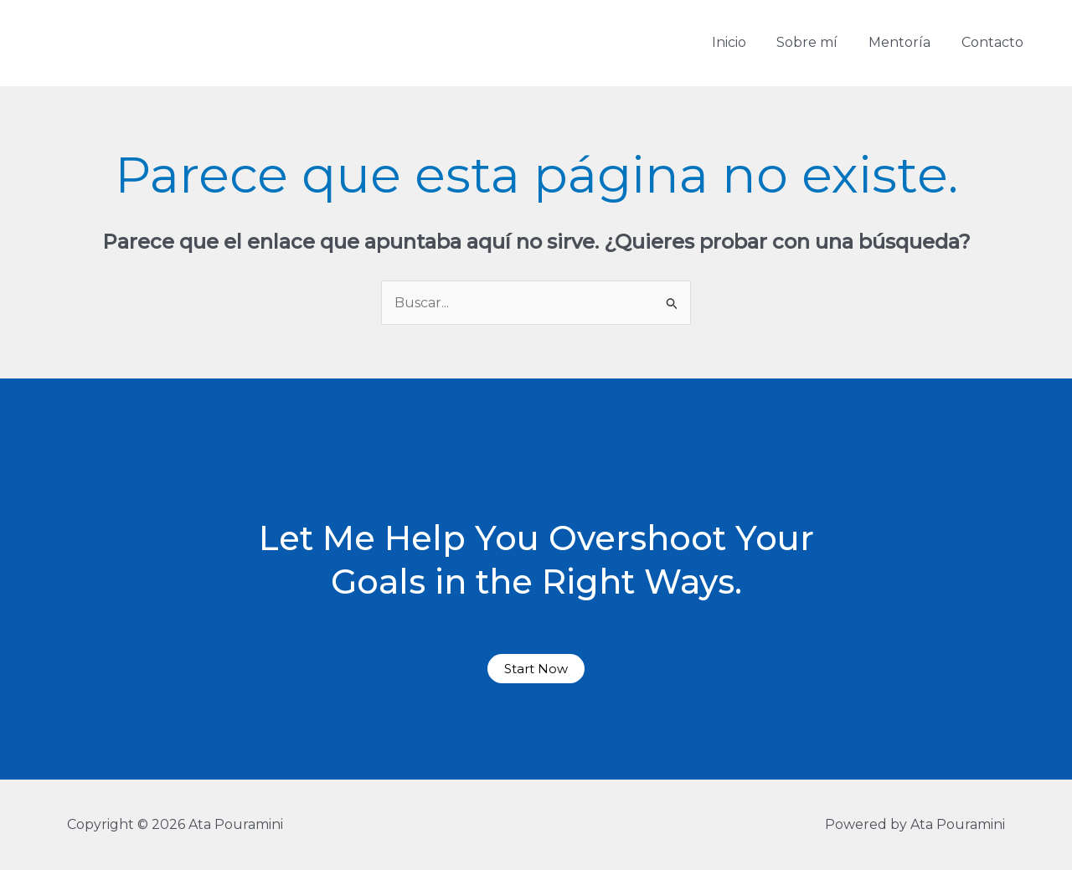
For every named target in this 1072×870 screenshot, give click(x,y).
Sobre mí (817, 42)
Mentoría (905, 42)
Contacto (994, 42)
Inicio (742, 42)
